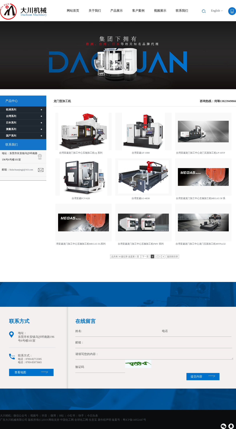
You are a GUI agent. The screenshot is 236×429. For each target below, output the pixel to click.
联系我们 (182, 10)
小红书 (71, 415)
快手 (81, 415)
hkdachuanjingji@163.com (21, 169)
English (215, 10)
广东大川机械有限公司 (14, 419)
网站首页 (73, 10)
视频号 (34, 415)
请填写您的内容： (154, 354)
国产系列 (11, 135)
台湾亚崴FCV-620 (81, 198)
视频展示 (160, 10)
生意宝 (93, 419)
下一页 (145, 256)
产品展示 (116, 10)
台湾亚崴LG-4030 (141, 198)
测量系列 (11, 129)
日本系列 (11, 122)
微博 (53, 415)
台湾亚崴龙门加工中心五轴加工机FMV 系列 (141, 243)
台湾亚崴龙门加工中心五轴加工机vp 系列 (80, 152)
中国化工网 (67, 419)
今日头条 (92, 415)
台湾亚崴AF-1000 (141, 152)
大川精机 (5, 415)
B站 (61, 415)
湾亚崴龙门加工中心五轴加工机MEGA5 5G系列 (80, 243)
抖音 (44, 415)
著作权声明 (104, 419)
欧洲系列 (11, 109)
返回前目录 (172, 256)
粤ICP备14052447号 (134, 419)
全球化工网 (81, 419)
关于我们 (95, 10)
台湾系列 (11, 116)
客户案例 (138, 10)
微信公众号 (20, 415)
